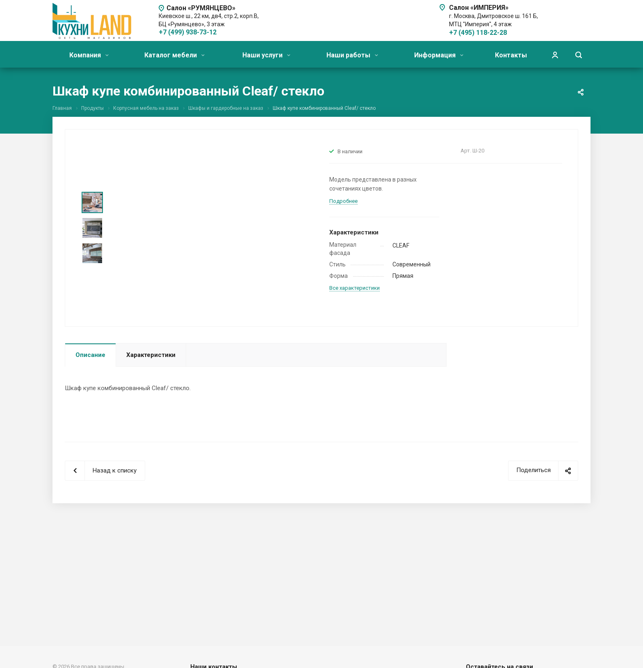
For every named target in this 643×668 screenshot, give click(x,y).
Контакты (511, 55)
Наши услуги (266, 55)
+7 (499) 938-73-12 (188, 32)
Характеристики (151, 355)
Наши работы (352, 55)
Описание (90, 355)
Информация (438, 55)
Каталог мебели (174, 55)
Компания (89, 55)
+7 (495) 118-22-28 (478, 32)
